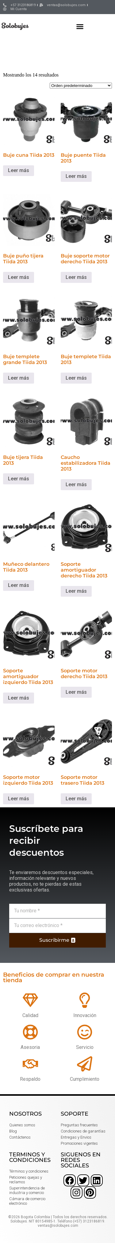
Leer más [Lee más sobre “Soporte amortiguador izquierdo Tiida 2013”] (18, 698)
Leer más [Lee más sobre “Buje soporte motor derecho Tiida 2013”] (76, 277)
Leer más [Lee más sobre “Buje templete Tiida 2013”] (76, 378)
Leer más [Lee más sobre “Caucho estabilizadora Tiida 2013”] (76, 484)
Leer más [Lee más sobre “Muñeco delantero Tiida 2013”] (18, 585)
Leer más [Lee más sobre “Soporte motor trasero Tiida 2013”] (76, 799)
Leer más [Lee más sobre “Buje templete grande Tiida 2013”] (18, 378)
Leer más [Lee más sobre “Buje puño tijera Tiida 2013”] (18, 277)
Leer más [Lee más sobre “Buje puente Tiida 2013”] (76, 176)
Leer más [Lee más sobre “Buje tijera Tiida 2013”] (18, 479)
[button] (80, 26)
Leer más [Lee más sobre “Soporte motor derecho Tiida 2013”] (76, 692)
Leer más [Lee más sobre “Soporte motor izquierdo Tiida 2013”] (18, 799)
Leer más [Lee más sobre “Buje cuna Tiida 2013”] (18, 170)
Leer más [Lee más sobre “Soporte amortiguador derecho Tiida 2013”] (76, 591)
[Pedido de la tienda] (81, 85)
